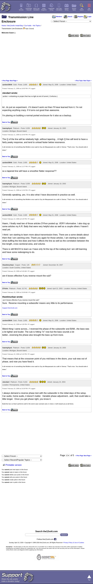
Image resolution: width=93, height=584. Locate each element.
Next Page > (14, 80)
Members (57, 16)
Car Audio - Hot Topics (32, 26)
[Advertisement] (46, 58)
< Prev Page (5, 80)
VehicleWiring (67, 9)
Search (68, 16)
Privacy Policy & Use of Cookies (74, 542)
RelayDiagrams (44, 9)
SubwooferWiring (51, 9)
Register (78, 16)
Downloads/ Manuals (29, 9)
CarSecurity (21, 9)
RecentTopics (74, 9)
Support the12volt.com (9, 308)
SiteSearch (82, 9)
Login (87, 16)
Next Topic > (87, 80)
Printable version (14, 465)
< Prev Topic (79, 80)
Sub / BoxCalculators (59, 9)
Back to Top (6, 122)
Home (4, 26)
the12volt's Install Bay (15, 26)
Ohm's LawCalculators (36, 9)
